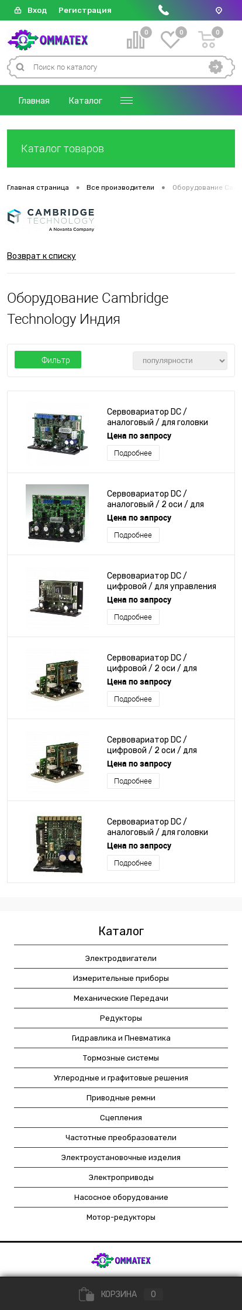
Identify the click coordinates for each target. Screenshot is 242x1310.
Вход (37, 10)
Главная (34, 100)
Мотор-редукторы (121, 1217)
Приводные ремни (121, 1097)
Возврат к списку (41, 256)
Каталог (85, 100)
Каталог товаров (121, 148)
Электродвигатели (121, 958)
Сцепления (121, 1117)
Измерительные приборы (121, 978)
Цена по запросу (139, 435)
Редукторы (121, 1018)
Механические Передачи (121, 998)
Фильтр (48, 360)
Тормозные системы (121, 1058)
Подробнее (133, 453)
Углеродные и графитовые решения (121, 1077)
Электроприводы (121, 1177)
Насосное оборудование (121, 1197)
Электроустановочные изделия (121, 1157)
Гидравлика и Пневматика (121, 1038)
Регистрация (85, 10)
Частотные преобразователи (121, 1137)
